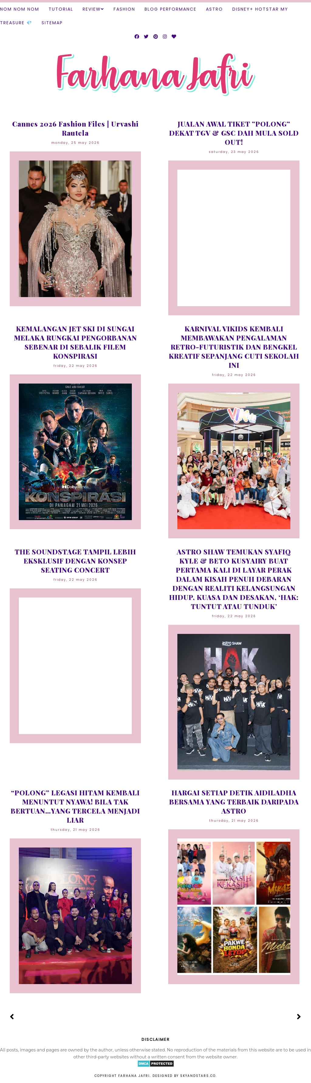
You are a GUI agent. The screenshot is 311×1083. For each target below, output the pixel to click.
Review (92, 9)
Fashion (124, 9)
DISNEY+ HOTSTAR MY (260, 9)
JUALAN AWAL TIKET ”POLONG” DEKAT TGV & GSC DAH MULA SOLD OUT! (234, 133)
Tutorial (61, 9)
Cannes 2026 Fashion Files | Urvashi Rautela (75, 128)
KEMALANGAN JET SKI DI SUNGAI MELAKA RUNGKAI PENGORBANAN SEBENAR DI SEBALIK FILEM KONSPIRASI (75, 342)
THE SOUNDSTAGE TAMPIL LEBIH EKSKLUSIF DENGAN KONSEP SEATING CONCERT (75, 560)
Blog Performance (171, 9)
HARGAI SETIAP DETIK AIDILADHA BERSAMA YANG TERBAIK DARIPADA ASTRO (234, 801)
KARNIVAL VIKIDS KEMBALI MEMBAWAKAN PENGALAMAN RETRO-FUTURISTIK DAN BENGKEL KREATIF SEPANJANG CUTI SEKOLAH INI (234, 347)
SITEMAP (52, 23)
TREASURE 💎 (16, 23)
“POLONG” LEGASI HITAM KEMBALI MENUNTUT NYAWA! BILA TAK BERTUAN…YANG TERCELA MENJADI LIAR (75, 806)
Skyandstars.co (198, 1076)
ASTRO (214, 9)
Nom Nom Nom (19, 9)
